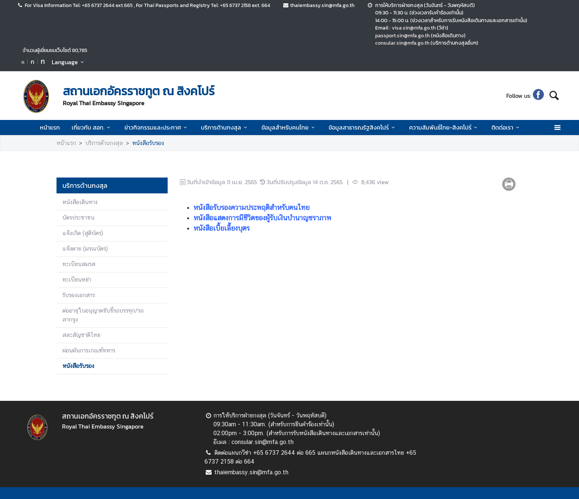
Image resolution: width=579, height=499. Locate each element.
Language (69, 62)
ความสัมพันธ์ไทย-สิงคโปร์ (444, 127)
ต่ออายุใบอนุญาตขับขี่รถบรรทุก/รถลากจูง (103, 315)
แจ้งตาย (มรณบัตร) (85, 248)
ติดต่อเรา (506, 127)
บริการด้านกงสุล (225, 127)
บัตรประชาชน (78, 217)
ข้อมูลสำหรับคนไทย (289, 127)
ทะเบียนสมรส (78, 264)
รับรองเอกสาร (78, 295)
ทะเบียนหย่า (76, 279)
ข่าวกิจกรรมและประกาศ (156, 127)
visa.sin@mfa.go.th (414, 27)
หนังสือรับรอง (148, 143)
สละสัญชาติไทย (81, 334)
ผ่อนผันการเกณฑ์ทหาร (88, 350)
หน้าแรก (50, 127)
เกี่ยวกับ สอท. (92, 127)
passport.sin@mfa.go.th (402, 35)
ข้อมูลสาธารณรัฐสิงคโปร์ (363, 127)
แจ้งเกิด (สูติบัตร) (82, 233)
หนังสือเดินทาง (79, 202)
